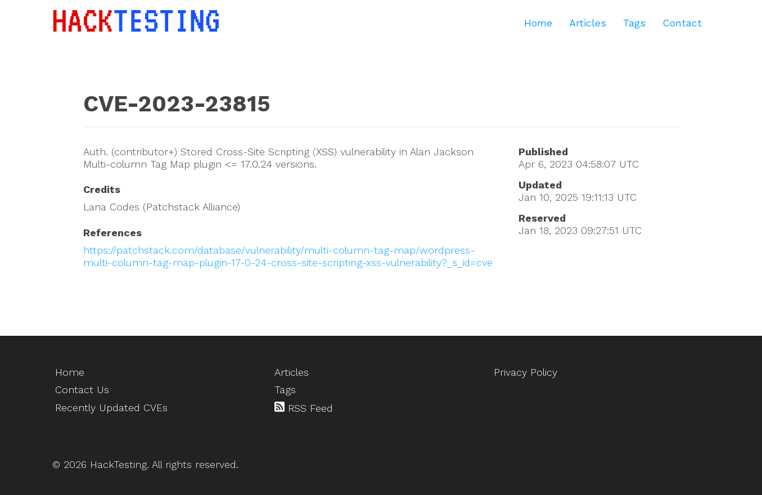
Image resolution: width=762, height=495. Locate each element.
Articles (587, 23)
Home (538, 23)
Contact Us (82, 389)
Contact (682, 23)
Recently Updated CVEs (111, 407)
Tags (634, 23)
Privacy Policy (525, 372)
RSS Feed (303, 408)
